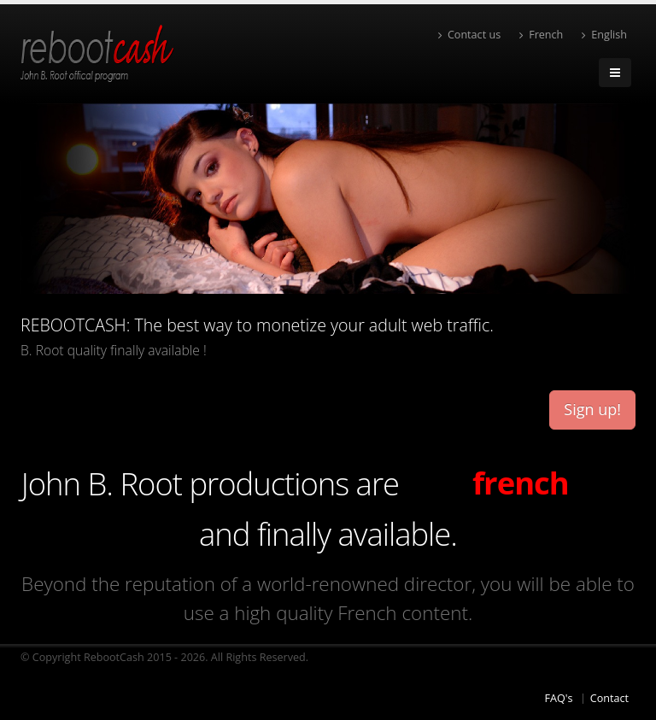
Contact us (469, 34)
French (541, 34)
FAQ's (558, 698)
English (604, 34)
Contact (609, 698)
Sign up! (592, 409)
